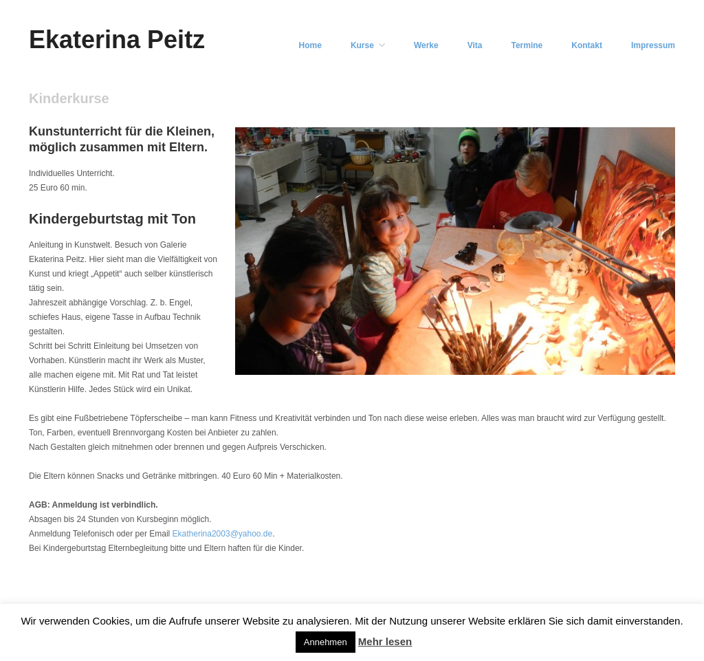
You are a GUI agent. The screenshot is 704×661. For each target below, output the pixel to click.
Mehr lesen (385, 641)
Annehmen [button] (325, 642)
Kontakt (586, 45)
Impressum (653, 45)
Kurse (362, 45)
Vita (475, 45)
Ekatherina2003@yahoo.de (223, 534)
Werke (426, 45)
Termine (527, 45)
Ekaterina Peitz (117, 39)
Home (310, 45)
